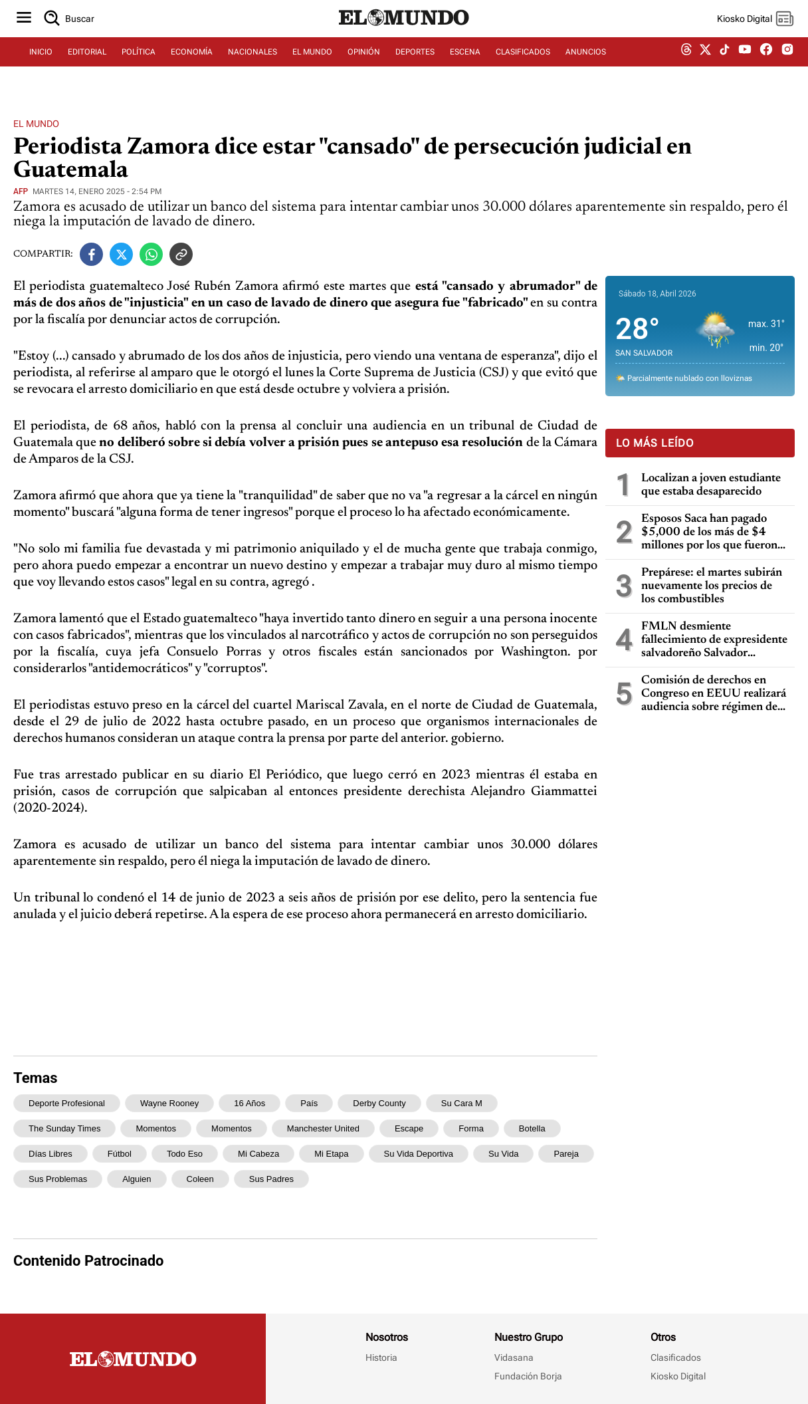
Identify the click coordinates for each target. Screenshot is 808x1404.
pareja (566, 1154)
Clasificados (676, 1357)
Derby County (379, 1103)
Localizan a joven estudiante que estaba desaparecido (711, 485)
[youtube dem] (745, 64)
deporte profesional (67, 1103)
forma (471, 1128)
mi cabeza (258, 1154)
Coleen (200, 1179)
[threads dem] (686, 65)
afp (20, 191)
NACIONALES (252, 64)
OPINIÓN (364, 64)
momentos (156, 1128)
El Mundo (36, 123)
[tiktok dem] (724, 64)
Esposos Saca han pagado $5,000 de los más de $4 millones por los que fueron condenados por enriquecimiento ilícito (709, 532)
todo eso (185, 1154)
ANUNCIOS (585, 64)
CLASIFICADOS (523, 64)
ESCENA (465, 64)
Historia (381, 1357)
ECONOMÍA (192, 64)
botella (532, 1128)
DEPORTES (415, 64)
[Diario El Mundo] (404, 37)
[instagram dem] (792, 64)
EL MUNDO (312, 64)
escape (409, 1128)
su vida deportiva (419, 1154)
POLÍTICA (138, 64)
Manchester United (323, 1128)
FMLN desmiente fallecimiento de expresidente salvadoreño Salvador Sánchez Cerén (714, 640)
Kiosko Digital (678, 1376)
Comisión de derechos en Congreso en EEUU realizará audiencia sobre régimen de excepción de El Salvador (713, 694)
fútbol (120, 1154)
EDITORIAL (87, 64)
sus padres (271, 1179)
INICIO (40, 64)
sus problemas (58, 1179)
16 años (249, 1103)
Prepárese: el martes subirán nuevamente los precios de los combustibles (711, 586)
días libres (50, 1154)
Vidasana (514, 1357)
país (309, 1103)
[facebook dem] (766, 64)
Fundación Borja (528, 1376)
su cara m (461, 1103)
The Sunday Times (64, 1128)
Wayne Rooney (169, 1103)
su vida (503, 1154)
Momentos (231, 1128)
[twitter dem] (705, 64)
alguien (136, 1179)
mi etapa (331, 1154)
